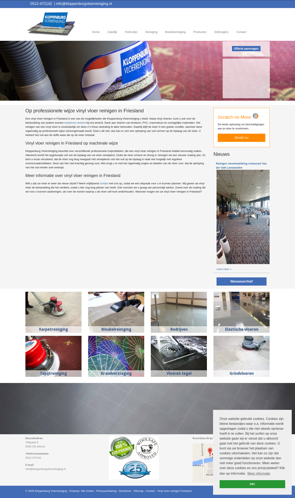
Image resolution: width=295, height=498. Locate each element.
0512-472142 (41, 4)
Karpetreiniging (53, 329)
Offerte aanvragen (246, 48)
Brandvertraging (116, 373)
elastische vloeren (75, 122)
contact (104, 183)
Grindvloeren (242, 373)
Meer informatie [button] (258, 473)
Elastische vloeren (241, 329)
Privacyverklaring (106, 490)
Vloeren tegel (179, 373)
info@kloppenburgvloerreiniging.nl (83, 4)
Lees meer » (224, 269)
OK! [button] (252, 484)
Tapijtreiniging (53, 373)
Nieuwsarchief (241, 281)
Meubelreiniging (116, 329)
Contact (150, 490)
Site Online (87, 490)
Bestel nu (241, 137)
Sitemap (138, 490)
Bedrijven (179, 329)
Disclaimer (125, 490)
